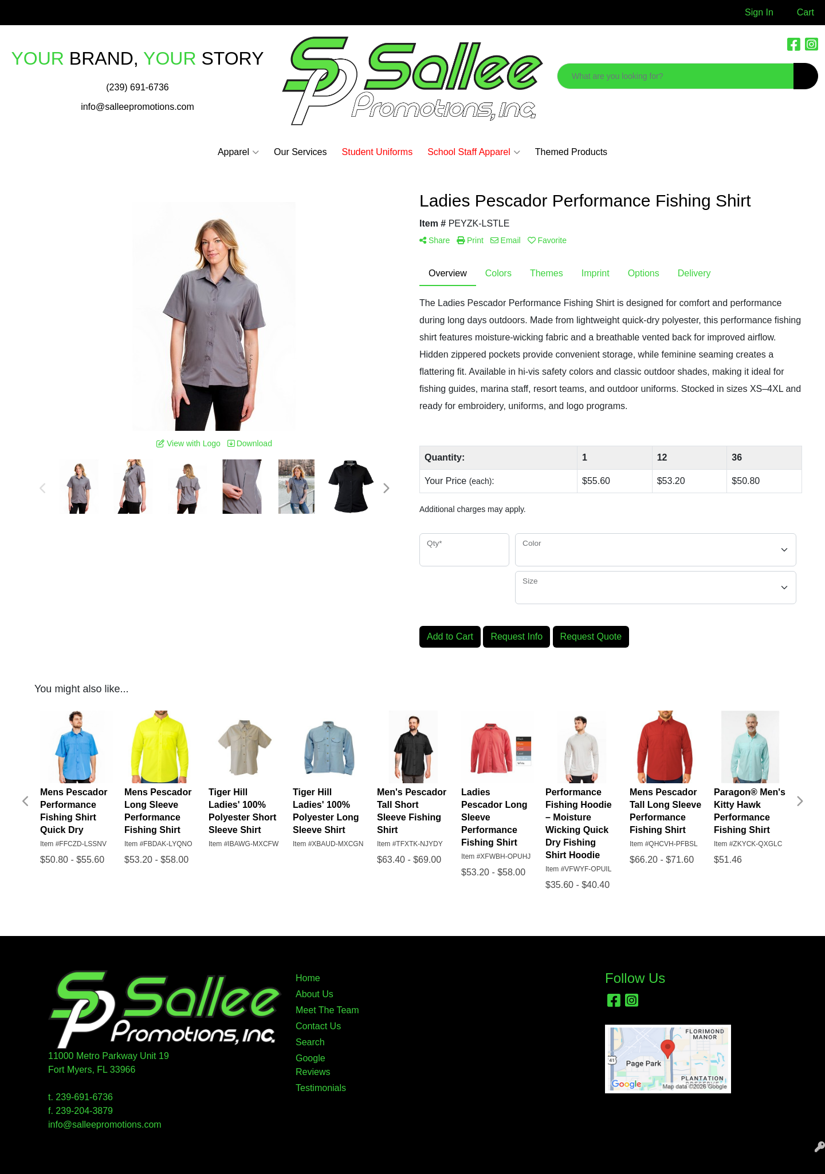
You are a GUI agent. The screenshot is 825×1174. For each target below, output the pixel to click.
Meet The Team (327, 1010)
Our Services (300, 152)
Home (308, 978)
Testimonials (321, 1088)
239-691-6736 (84, 1097)
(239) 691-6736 (137, 87)
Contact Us (318, 1026)
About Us (314, 994)
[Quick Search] (675, 76)
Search (310, 1042)
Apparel (238, 152)
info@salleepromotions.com (137, 107)
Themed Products (571, 152)
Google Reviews (313, 1065)
